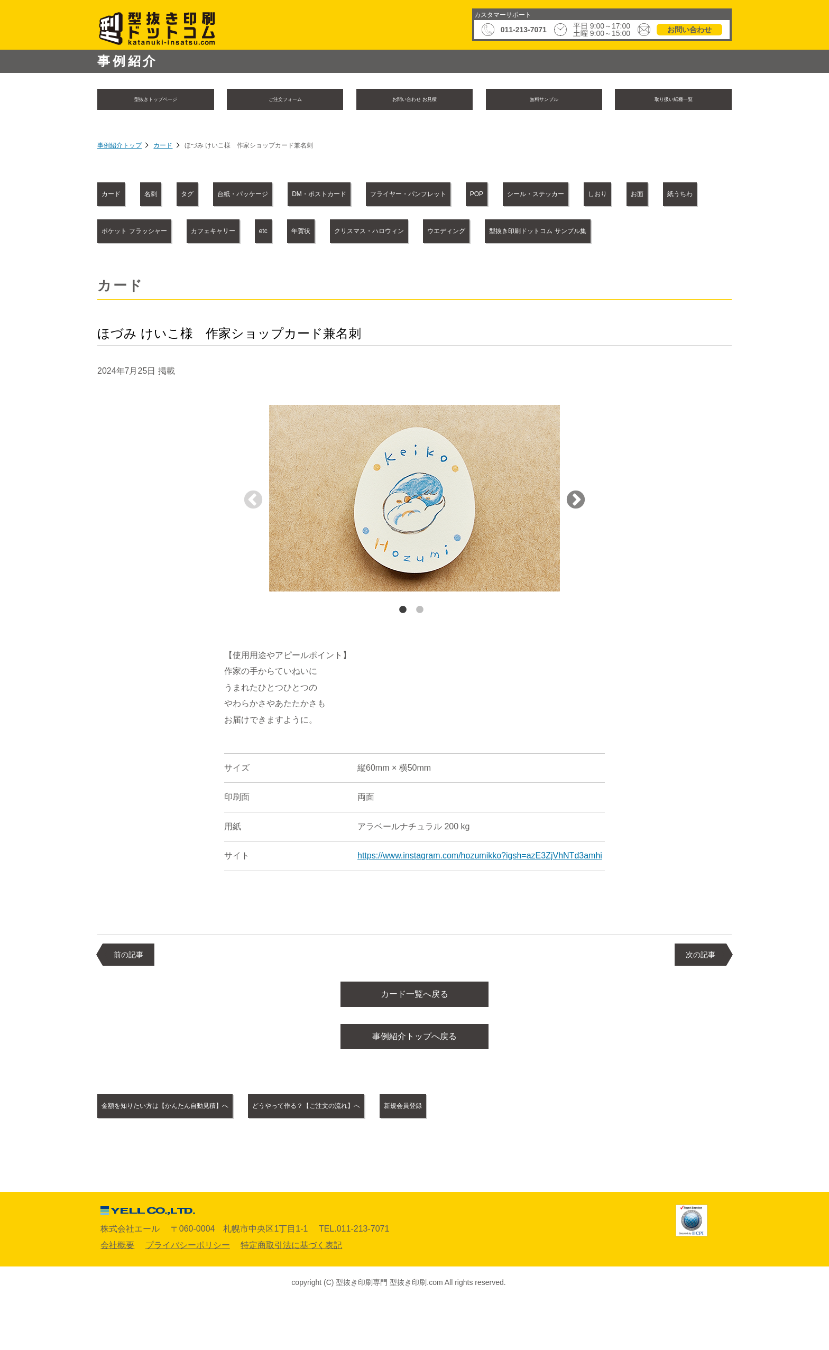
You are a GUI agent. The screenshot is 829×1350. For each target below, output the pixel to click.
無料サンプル (544, 100)
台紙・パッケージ (325, 195)
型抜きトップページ (155, 100)
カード (162, 148)
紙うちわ (367, 232)
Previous (253, 539)
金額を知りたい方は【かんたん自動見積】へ (194, 1152)
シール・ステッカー (148, 232)
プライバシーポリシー (187, 1291)
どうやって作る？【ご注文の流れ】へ (392, 1152)
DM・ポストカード (436, 195)
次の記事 (700, 992)
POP (664, 195)
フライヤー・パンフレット (563, 195)
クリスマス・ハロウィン (222, 269)
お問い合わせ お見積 (414, 100)
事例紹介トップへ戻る (414, 1080)
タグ (242, 195)
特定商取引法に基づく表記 (291, 1291)
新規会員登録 (529, 1152)
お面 (301, 232)
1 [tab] (403, 648)
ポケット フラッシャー (468, 232)
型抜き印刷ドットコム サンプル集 (465, 269)
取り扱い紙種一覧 (673, 100)
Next (575, 539)
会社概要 (117, 1291)
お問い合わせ (689, 29)
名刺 (184, 195)
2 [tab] (419, 648)
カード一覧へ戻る (414, 1034)
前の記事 (128, 992)
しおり (239, 232)
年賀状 (122, 269)
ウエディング (335, 269)
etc (658, 232)
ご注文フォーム (285, 100)
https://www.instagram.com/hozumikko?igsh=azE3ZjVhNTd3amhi (479, 893)
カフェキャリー (582, 232)
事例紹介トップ (119, 148)
